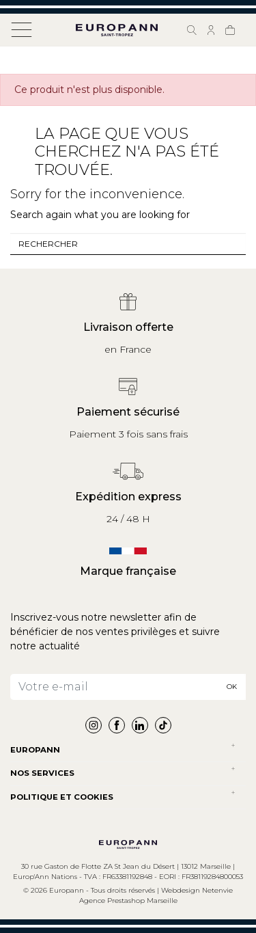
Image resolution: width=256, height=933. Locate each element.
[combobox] (128, 244)
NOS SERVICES (42, 773)
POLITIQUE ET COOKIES (61, 797)
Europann (35, 750)
